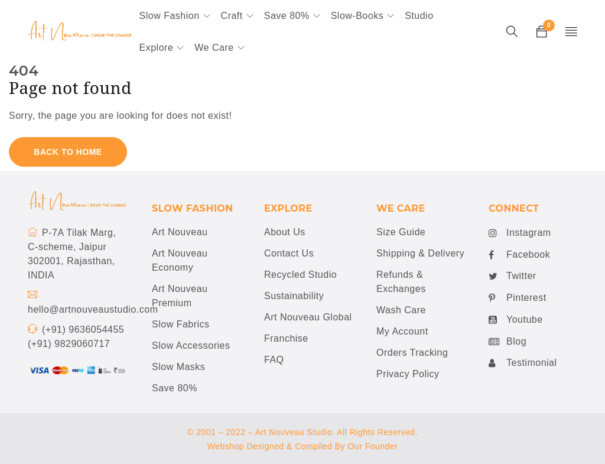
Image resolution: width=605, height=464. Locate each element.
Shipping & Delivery (420, 253)
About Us (284, 232)
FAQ (274, 360)
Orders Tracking (412, 353)
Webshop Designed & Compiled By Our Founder (302, 446)
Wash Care (401, 310)
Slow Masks (178, 367)
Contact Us (289, 253)
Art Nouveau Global (308, 317)
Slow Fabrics (181, 324)
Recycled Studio (300, 275)
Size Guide (400, 232)
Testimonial (523, 363)
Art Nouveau (179, 232)
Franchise (286, 338)
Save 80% (174, 388)
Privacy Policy (408, 374)
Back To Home (68, 152)
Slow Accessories (191, 345)
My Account (402, 331)
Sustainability (294, 296)
